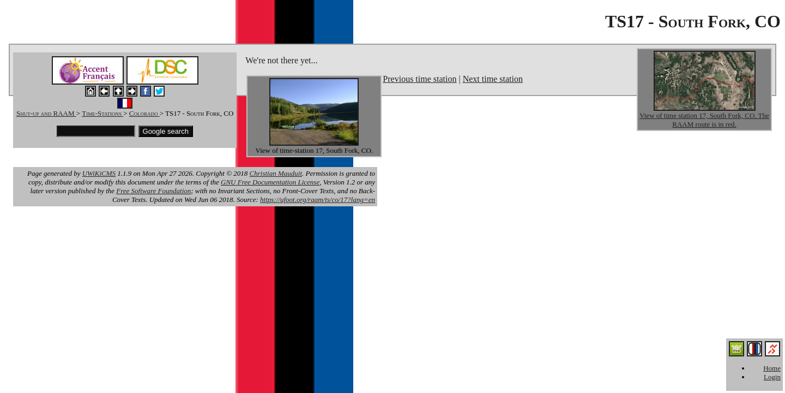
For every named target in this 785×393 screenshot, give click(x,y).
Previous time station (419, 79)
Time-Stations (102, 113)
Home (772, 368)
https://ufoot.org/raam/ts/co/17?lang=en (317, 199)
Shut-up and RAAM (46, 113)
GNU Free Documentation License (270, 182)
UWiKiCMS (99, 173)
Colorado (144, 113)
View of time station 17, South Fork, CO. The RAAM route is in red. (704, 119)
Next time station (493, 79)
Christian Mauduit (276, 173)
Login (772, 377)
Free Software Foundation (153, 191)
